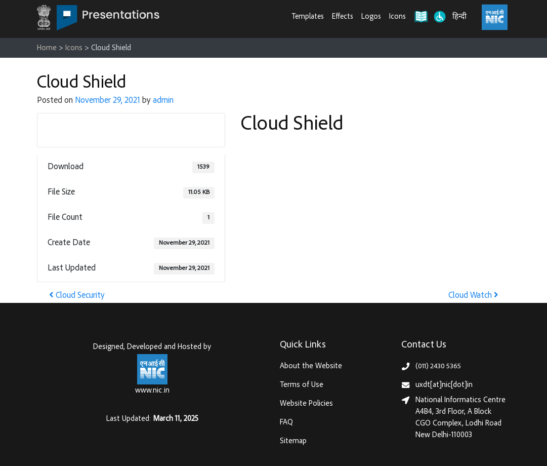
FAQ (286, 422)
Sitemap (293, 441)
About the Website (311, 366)
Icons (397, 17)
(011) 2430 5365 (438, 366)
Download (130, 129)
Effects (342, 17)
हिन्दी (459, 17)
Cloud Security (77, 296)
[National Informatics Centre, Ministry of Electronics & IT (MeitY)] (495, 17)
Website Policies (306, 404)
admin (163, 101)
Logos (371, 17)
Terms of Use (301, 385)
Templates (308, 17)
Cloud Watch (473, 296)
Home (47, 48)
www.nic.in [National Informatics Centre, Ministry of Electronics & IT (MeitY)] (152, 391)
